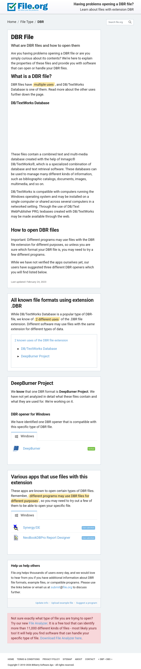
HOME (11, 659)
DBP (102, 659)
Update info (42, 602)
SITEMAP (67, 659)
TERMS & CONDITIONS (28, 659)
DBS (108, 659)
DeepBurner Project (35, 356)
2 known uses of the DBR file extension (41, 340)
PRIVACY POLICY (51, 659)
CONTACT (90, 659)
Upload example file (62, 602)
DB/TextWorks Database (39, 349)
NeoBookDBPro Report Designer (46, 537)
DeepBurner (31, 448)
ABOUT (78, 659)
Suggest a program (86, 602)
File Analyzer (38, 623)
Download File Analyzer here (61, 638)
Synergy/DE (31, 527)
